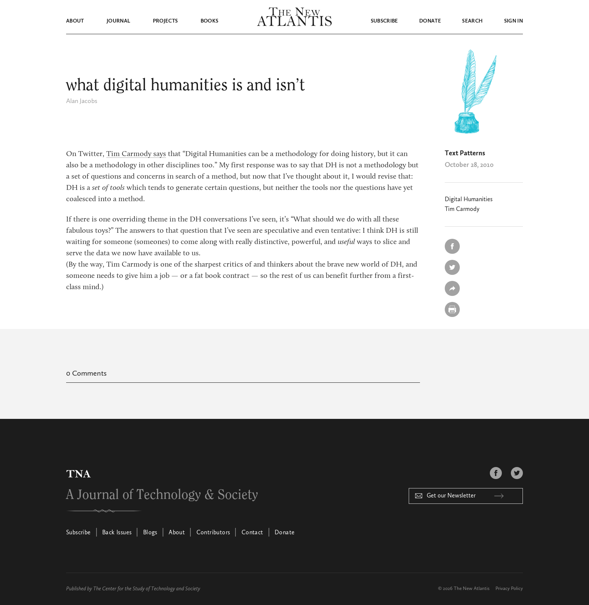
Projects (165, 21)
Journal (118, 21)
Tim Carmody (462, 209)
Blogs (150, 533)
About (75, 21)
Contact (252, 533)
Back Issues (116, 533)
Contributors (213, 533)
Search (472, 21)
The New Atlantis (471, 588)
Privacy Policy (509, 588)
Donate (430, 21)
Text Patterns (465, 153)
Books (210, 21)
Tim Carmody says (136, 154)
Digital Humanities (468, 200)
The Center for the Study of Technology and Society (146, 588)
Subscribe (384, 21)
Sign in (513, 21)
